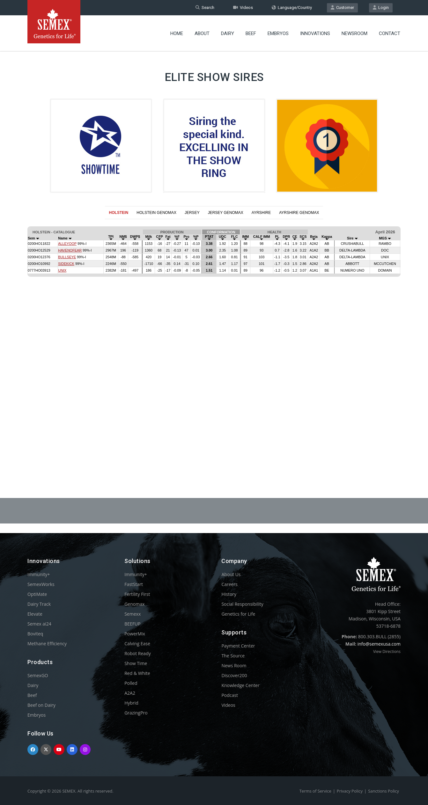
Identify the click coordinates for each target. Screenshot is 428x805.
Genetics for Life (238, 614)
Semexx (132, 614)
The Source (233, 656)
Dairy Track (39, 604)
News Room (233, 665)
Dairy (227, 33)
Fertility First (137, 594)
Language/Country (292, 7)
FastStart (133, 584)
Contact (389, 33)
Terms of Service (315, 791)
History (228, 594)
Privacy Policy (350, 791)
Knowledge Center (240, 685)
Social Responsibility (242, 604)
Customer (342, 7)
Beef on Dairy (41, 705)
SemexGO (37, 675)
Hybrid (131, 703)
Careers (229, 584)
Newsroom (354, 33)
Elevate (34, 614)
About (202, 33)
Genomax (134, 604)
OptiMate (37, 594)
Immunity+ (38, 574)
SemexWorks (41, 584)
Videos (243, 7)
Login (381, 7)
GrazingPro (136, 713)
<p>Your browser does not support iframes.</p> (214, 343)
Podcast (229, 695)
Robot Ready (137, 653)
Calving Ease (137, 643)
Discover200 (234, 675)
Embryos (278, 33)
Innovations (315, 33)
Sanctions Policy (383, 791)
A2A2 (129, 693)
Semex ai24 (39, 624)
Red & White (137, 673)
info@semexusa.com (379, 644)
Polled (130, 683)
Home (176, 33)
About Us (230, 574)
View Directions (387, 651)
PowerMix (134, 634)
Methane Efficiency (47, 643)
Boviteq (35, 634)
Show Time (135, 663)
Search (205, 7)
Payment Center (238, 646)
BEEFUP (132, 624)
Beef (251, 33)
